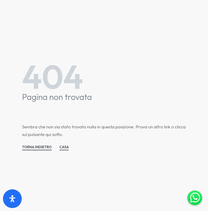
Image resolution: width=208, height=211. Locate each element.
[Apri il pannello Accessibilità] (12, 198)
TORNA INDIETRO (37, 147)
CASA (64, 147)
